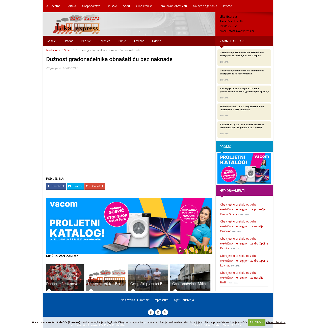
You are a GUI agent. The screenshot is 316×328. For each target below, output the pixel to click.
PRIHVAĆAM (257, 322)
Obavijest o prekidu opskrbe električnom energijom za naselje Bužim (241, 277)
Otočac (68, 41)
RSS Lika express (165, 312)
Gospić (51, 41)
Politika (71, 6)
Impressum (161, 300)
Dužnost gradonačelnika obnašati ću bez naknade (109, 59)
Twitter (75, 186)
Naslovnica (53, 50)
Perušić (86, 41)
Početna (53, 6)
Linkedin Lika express (158, 312)
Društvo (112, 6)
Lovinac (139, 41)
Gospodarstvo (91, 6)
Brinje (122, 41)
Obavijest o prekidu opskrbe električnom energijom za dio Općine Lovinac (244, 260)
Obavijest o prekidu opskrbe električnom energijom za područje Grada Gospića (243, 209)
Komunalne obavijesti (173, 6)
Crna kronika (144, 6)
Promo (227, 6)
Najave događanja (205, 6)
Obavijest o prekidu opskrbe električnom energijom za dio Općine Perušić (244, 243)
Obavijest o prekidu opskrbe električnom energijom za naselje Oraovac (241, 226)
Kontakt (144, 300)
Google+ (94, 186)
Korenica (104, 41)
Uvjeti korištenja (183, 300)
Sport (126, 6)
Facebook (56, 186)
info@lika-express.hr (241, 31)
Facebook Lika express (151, 312)
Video (68, 50)
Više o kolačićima (276, 322)
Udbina (156, 41)
